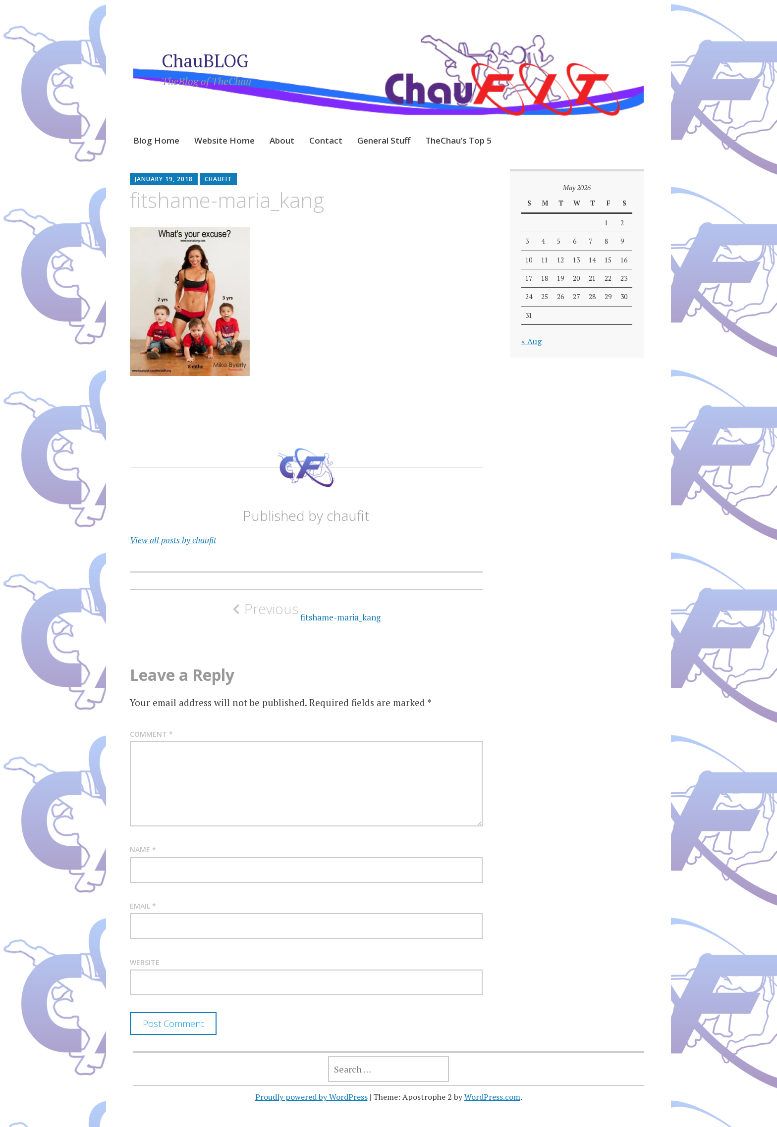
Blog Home (156, 140)
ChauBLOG (205, 60)
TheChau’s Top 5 (458, 140)
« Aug (531, 341)
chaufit (218, 179)
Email (143, 906)
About (282, 140)
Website (145, 962)
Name (143, 849)
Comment (151, 734)
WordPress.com (492, 1096)
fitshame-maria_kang (306, 611)
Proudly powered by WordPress (311, 1096)
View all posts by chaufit (173, 540)
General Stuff (383, 140)
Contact (325, 140)
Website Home (224, 140)
